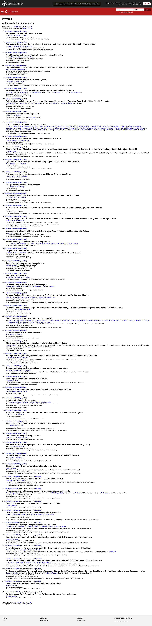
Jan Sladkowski (26, 277)
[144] (3, 522)
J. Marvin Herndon (12, 505)
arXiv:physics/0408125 (12, 305)
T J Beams (9, 309)
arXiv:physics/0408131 (12, 376)
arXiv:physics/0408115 (12, 193)
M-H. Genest (87, 320)
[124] (3, 293)
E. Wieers (135, 130)
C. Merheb (27, 130)
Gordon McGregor (49, 297)
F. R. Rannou (60, 130)
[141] (3, 488)
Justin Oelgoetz (11, 480)
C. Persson (74, 243)
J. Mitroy (9, 252)
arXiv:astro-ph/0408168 (12, 535)
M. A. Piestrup (19, 187)
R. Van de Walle (126, 130)
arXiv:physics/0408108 (12, 111)
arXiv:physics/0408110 (12, 136)
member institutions (124, 4)
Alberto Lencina (11, 69)
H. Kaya (8, 210)
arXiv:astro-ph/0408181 (12, 545)
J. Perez (44, 130)
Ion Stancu (39, 297)
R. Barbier (54, 126)
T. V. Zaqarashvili (57, 493)
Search (147, 10)
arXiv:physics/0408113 (12, 172)
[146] (3, 545)
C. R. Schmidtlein (85, 130)
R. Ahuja (67, 243)
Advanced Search (128, 12)
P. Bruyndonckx (96, 126)
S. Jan (8, 126)
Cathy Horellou (26, 550)
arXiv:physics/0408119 (12, 239)
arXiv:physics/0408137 (12, 442)
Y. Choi (123, 126)
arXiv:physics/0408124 (12, 293)
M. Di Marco (64, 320)
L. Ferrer (16, 128)
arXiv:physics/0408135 (12, 421)
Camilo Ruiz (10, 438)
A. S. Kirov (68, 128)
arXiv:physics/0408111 (12, 147)
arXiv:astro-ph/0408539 (12, 592)
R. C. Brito (30, 243)
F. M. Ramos (60, 243)
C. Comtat (138, 126)
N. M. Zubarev (10, 163)
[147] (3, 558)
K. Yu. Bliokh (10, 425)
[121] (3, 261)
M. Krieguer (89, 128)
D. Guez (40, 128)
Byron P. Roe (10, 297)
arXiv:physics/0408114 (12, 182)
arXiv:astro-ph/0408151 (12, 501)
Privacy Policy (81, 620)
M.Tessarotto (29, 347)
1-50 (15, 27)
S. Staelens (27, 126)
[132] (3, 387)
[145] (3, 535)
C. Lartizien (125, 128)
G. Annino (9, 370)
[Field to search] (138, 9)
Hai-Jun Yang (19, 297)
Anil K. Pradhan (22, 480)
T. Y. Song (101, 130)
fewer (24, 28)
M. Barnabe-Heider (39, 320)
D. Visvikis (117, 130)
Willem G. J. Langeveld (13, 115)
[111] (3, 147)
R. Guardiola (10, 334)
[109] (3, 122)
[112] (3, 159)
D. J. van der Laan (99, 128)
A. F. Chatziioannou (113, 126)
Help (121, 12)
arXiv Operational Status (122, 621)
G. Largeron (117, 128)
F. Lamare (109, 128)
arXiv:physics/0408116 (12, 205)
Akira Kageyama (11, 402)
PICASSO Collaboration (16, 320)
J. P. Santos (36, 103)
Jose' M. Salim (49, 514)
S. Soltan (9, 46)
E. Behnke (49, 320)
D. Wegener (24, 357)
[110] (3, 136)
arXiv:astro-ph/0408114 (12, 488)
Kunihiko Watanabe (35, 402)
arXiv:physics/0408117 (12, 216)
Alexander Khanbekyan (23, 286)
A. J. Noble (16, 322)
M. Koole (81, 128)
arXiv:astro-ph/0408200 (12, 558)
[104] (3, 65)
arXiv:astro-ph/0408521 (12, 581)
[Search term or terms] (125, 9)
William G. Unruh (20, 35)
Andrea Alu (9, 220)
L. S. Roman (39, 243)
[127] (3, 330)
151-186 (29, 27)
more (28, 28)
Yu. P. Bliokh (19, 425)
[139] (3, 464)
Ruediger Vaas (11, 151)
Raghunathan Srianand (33, 562)
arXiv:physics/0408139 (12, 464)
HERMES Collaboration (16, 447)
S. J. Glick (23, 128)
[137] (3, 442)
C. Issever (9, 357)
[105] (3, 77)
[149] (3, 581)
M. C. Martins (10, 103)
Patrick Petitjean (20, 562)
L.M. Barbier (29, 527)
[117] (3, 216)
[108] (3, 111)
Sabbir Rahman (11, 468)
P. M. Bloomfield (71, 126)
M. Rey (67, 130)
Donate (146, 4)
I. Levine (144, 320)
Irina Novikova (10, 286)
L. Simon (95, 130)
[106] (3, 88)
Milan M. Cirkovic (11, 585)
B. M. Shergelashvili (12, 493)
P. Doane (71, 320)
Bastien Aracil (46, 562)
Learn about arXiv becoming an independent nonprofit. (76, 4)
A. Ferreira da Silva (20, 243)
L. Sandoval (20, 414)
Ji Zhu (27, 297)
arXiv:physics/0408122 (12, 273)
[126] (3, 316)
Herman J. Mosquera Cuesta (15, 514)
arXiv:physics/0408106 (12, 88)
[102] (3, 42)
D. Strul (20, 126)
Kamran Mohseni (21, 176)
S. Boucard (56, 92)
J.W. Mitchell (43, 527)
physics (15, 12)
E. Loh (36, 527)
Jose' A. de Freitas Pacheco (34, 514)
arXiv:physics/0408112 (12, 159)
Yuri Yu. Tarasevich (12, 265)
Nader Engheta (19, 220)
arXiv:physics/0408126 (12, 316)
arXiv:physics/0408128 (12, 341)
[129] (3, 353)
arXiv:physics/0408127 (12, 330)
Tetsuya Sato (46, 402)
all (32, 28)
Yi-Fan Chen (10, 57)
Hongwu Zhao (10, 176)
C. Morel (142, 130)
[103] (3, 52)
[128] (3, 341)
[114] (3, 182)
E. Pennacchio (36, 130)
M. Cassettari (17, 370)
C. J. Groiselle (32, 128)
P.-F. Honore (48, 128)
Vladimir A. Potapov (51, 573)
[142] (3, 501)
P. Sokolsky (51, 527)
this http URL (31, 117)
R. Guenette (104, 320)
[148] (3, 569)
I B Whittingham (25, 309)
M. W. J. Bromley (20, 252)
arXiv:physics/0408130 (12, 366)
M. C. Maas (141, 128)
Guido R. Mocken (11, 140)
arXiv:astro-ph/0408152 (12, 510)
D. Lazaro (133, 128)
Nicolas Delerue (11, 391)
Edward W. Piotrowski (13, 277)
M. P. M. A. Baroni (49, 243)
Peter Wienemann (12, 381)
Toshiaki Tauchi (22, 391)
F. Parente (23, 92)
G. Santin (14, 126)
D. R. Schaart (74, 130)
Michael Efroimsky (12, 539)
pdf (21, 31)
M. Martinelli (27, 370)
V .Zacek (47, 322)
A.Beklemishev (11, 345)
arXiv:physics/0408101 (12, 31)
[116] (3, 205)
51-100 (19, 27)
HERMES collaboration (16, 457)
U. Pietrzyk (51, 130)
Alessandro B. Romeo (13, 550)
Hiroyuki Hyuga (19, 82)
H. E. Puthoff (10, 187)
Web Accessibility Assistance (123, 618)
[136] (3, 433)
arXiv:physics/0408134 (12, 410)
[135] (3, 421)
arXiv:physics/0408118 (12, 228)
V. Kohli (75, 128)
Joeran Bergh (35, 550)
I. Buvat (104, 126)
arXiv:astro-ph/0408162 (12, 522)
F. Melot (20, 130)
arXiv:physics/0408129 (12, 353)
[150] (3, 592)
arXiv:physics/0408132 (12, 387)
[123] (3, 282)
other (24, 31)
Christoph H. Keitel (24, 140)
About (5, 618)
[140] (3, 476)
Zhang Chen (10, 233)
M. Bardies (61, 126)
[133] (3, 398)
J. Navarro (18, 334)
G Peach (16, 309)
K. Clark (56, 320)
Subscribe (45, 620)
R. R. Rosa (9, 243)
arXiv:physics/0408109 (12, 122)
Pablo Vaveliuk (21, 69)
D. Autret (40, 126)
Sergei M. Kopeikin (12, 573)
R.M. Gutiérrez (11, 414)
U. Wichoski (39, 322)
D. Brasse (80, 126)
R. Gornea (95, 320)
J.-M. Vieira (109, 130)
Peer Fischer (19, 57)
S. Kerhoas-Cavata (58, 128)
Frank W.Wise (28, 57)
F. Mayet (14, 130)
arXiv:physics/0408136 (12, 433)
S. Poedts (78, 493)
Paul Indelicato (36, 92)
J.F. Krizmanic (19, 527)
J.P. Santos (9, 92)
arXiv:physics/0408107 (12, 99)
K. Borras (16, 357)
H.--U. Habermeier (26, 46)
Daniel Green (10, 35)
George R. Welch (48, 286)
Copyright (80, 618)
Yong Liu (32, 297)
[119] (3, 239)
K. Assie (34, 126)
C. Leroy (130, 320)
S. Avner (47, 126)
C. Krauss (124, 320)
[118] (3, 228)
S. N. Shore (31, 322)
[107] (3, 99)
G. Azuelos (28, 320)
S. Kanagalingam (114, 320)
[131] (3, 376)
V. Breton (87, 126)
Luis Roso (25, 438)
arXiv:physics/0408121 (12, 261)
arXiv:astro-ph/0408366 (12, 569)
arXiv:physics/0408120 (12, 248)
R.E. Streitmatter (61, 527)
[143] (3, 510)
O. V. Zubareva (21, 163)
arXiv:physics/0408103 (12, 52)
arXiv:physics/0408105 (12, 77)
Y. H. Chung (130, 126)
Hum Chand (10, 562)
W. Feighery (79, 320)
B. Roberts (104, 493)
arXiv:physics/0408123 (12, 282)
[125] (3, 305)
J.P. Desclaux (75, 92)
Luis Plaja (18, 438)
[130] (3, 366)
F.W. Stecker (10, 527)
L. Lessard (137, 320)
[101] (3, 31)
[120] (3, 248)
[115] (3, 193)
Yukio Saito (9, 82)
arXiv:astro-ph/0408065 (12, 476)
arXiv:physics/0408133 (12, 398)
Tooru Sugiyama (22, 402)
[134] (3, 410)
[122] (3, 273)
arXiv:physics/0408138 (12, 453)
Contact (44, 618)
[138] (3, 453)
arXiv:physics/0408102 (12, 42)
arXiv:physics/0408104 (12, 65)
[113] (3, 172)
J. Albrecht (16, 46)
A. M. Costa (23, 103)
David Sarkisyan (37, 286)
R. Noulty (23, 322)
